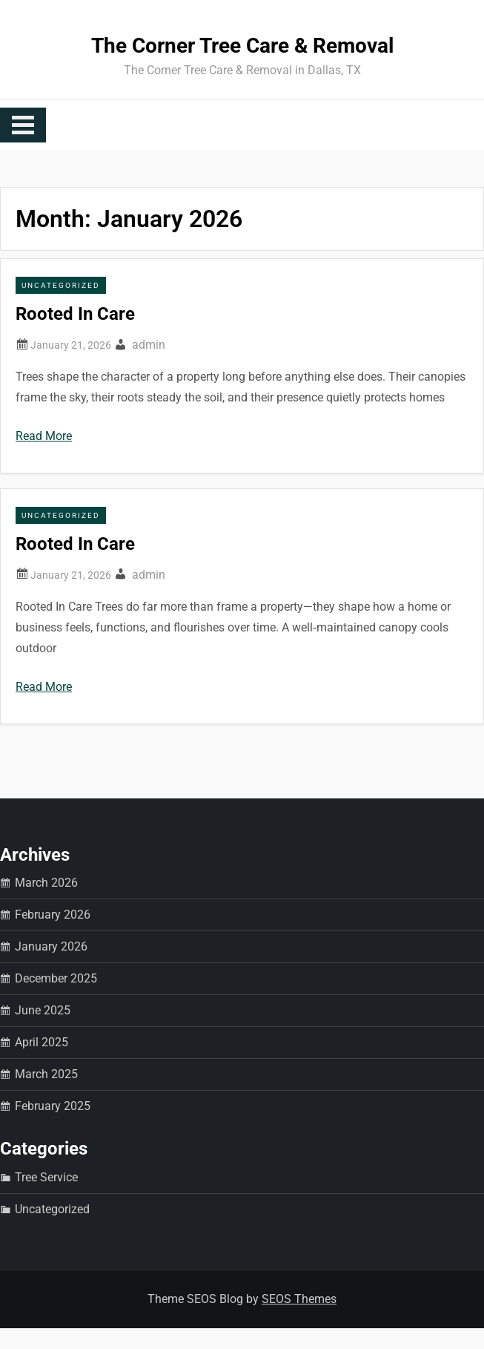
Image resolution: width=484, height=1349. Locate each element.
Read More (44, 436)
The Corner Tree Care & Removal (242, 45)
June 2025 (42, 1010)
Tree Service (46, 1177)
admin (148, 345)
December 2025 (56, 978)
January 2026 (51, 946)
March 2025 (46, 1074)
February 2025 (52, 1106)
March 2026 (46, 883)
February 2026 (52, 914)
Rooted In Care (75, 313)
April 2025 (41, 1042)
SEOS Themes (299, 1299)
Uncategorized (60, 285)
